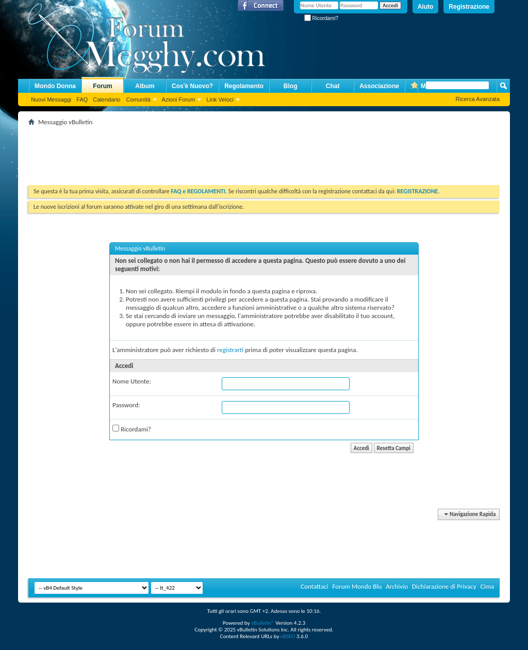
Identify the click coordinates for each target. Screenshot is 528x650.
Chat (333, 86)
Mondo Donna (55, 86)
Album (144, 86)
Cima (487, 586)
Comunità (138, 99)
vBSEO (287, 636)
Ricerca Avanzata (478, 99)
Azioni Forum (178, 99)
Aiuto (426, 6)
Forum (102, 86)
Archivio (397, 586)
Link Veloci (220, 99)
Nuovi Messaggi (51, 99)
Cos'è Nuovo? (192, 86)
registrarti (230, 350)
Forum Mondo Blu (357, 586)
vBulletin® (262, 623)
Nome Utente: (131, 381)
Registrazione (469, 6)
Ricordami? (321, 18)
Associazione (379, 86)
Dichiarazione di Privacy (444, 586)
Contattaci (314, 586)
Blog (291, 86)
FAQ (82, 99)
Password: (126, 405)
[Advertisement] (216, 151)
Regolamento (243, 86)
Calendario (106, 99)
